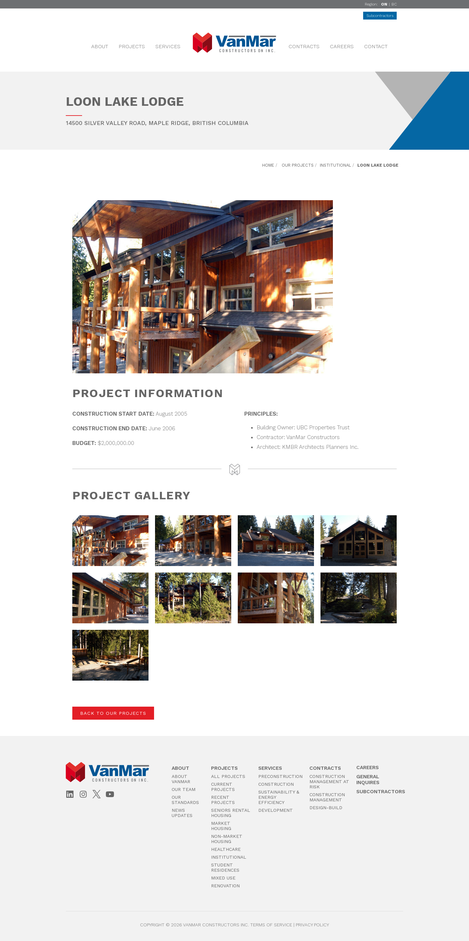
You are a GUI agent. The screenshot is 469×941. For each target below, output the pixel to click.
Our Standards (185, 800)
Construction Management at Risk (329, 781)
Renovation (225, 885)
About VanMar (181, 779)
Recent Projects (223, 800)
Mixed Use (223, 877)
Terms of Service (271, 924)
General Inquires (367, 779)
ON (384, 4)
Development (275, 810)
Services (167, 46)
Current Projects (223, 787)
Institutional (335, 165)
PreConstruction (280, 776)
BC (394, 4)
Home (268, 165)
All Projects (228, 776)
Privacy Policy (312, 924)
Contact (376, 46)
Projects (132, 46)
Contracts (304, 46)
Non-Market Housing (226, 839)
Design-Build (325, 807)
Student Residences (225, 867)
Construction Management (327, 797)
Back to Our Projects (113, 713)
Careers (342, 46)
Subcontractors (379, 15)
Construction (276, 784)
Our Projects (298, 165)
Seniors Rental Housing (230, 813)
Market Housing (221, 826)
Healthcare (226, 849)
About (99, 46)
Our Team (183, 789)
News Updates (182, 813)
